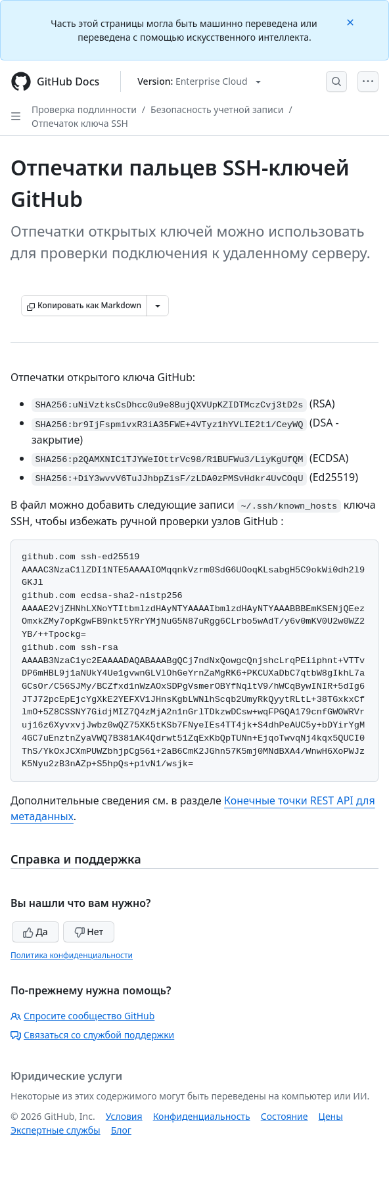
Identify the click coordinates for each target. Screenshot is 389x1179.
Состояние (284, 1116)
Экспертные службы (56, 1130)
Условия (124, 1116)
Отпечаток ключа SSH (80, 123)
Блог (121, 1130)
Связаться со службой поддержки (92, 1035)
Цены (331, 1116)
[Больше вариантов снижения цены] (158, 305)
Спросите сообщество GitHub (82, 1015)
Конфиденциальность (201, 1116)
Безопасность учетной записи (216, 109)
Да (35, 931)
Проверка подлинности (84, 109)
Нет (89, 931)
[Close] (351, 21)
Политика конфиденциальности (72, 955)
